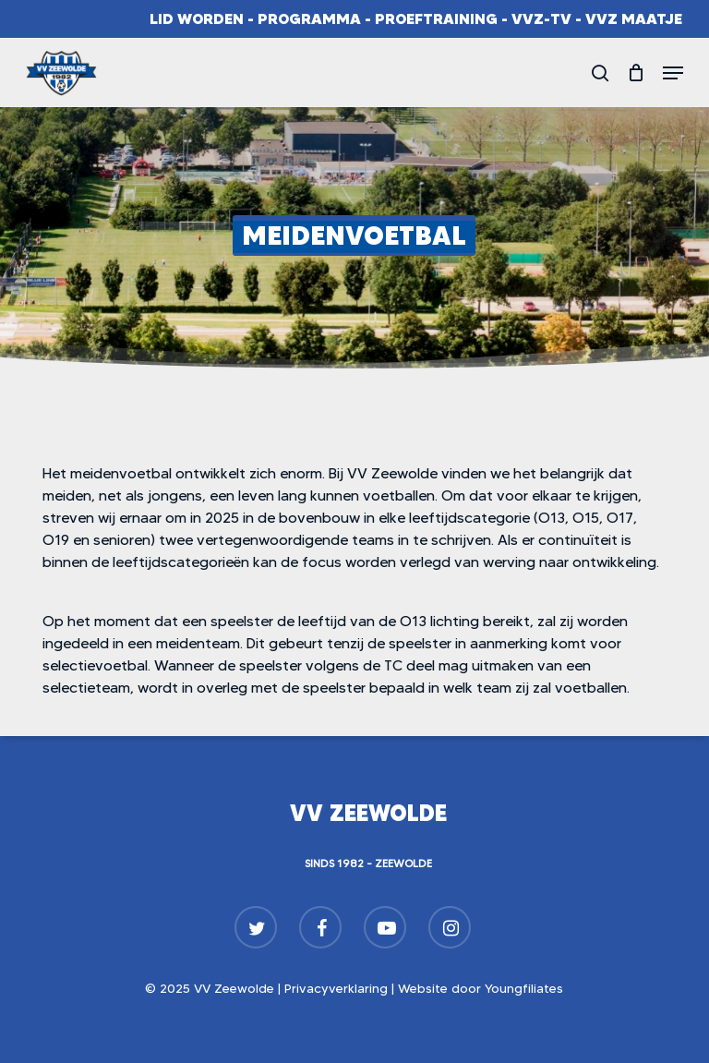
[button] (673, 73)
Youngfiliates (524, 988)
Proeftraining (436, 18)
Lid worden (197, 18)
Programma (309, 18)
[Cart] (636, 73)
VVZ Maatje (633, 18)
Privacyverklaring (336, 988)
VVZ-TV (541, 18)
